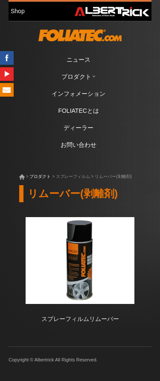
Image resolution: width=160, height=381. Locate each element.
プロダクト (78, 76)
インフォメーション (78, 93)
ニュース (78, 59)
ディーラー (78, 127)
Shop (18, 11)
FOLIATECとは (78, 110)
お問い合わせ (78, 144)
